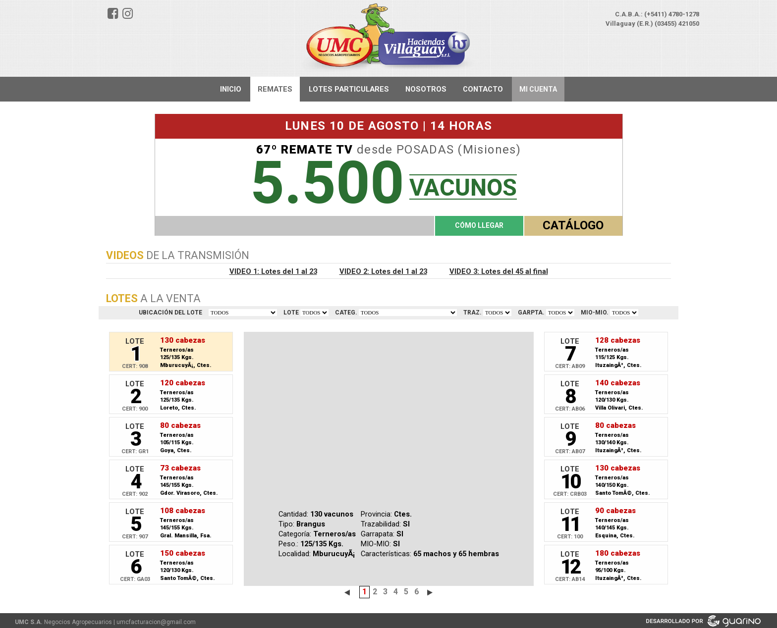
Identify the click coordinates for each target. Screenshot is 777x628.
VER (314, 312)
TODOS (243, 312)
